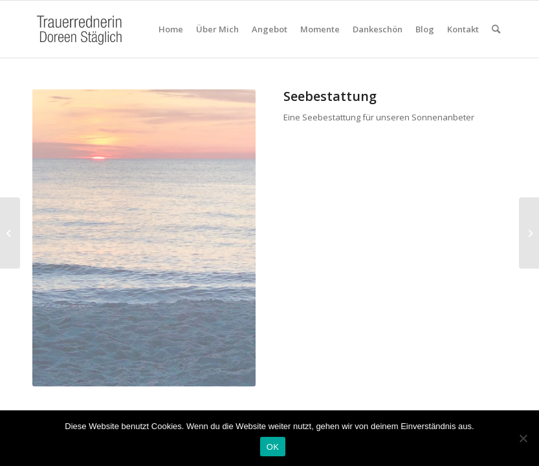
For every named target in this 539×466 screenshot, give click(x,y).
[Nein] (522, 438)
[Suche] (496, 29)
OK (273, 447)
